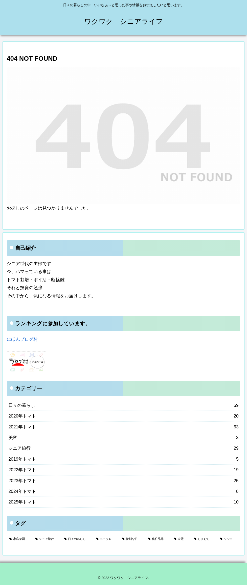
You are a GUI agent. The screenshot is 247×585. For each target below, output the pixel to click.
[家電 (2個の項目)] (181, 539)
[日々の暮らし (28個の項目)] (77, 539)
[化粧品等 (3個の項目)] (158, 539)
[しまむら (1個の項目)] (204, 539)
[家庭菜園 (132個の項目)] (19, 539)
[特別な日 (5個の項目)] (132, 539)
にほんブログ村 (22, 339)
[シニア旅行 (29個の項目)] (47, 539)
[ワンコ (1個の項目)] (229, 539)
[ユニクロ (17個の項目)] (106, 539)
